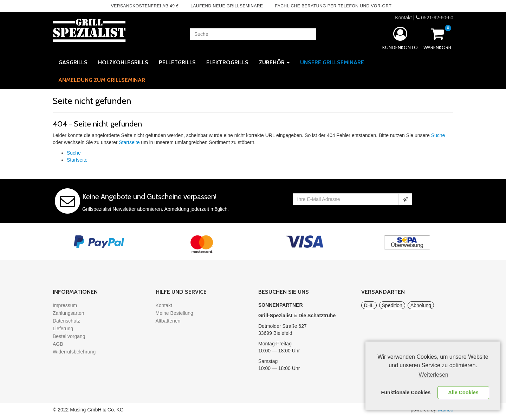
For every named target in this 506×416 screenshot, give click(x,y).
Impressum (65, 305)
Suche (438, 135)
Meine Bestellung (174, 313)
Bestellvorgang (69, 336)
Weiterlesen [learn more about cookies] (433, 375)
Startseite (129, 142)
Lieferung (63, 328)
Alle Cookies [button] (463, 392)
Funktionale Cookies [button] (406, 392)
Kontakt (403, 17)
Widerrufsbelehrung (74, 352)
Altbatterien (168, 321)
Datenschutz (66, 321)
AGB (58, 344)
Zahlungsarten (68, 313)
